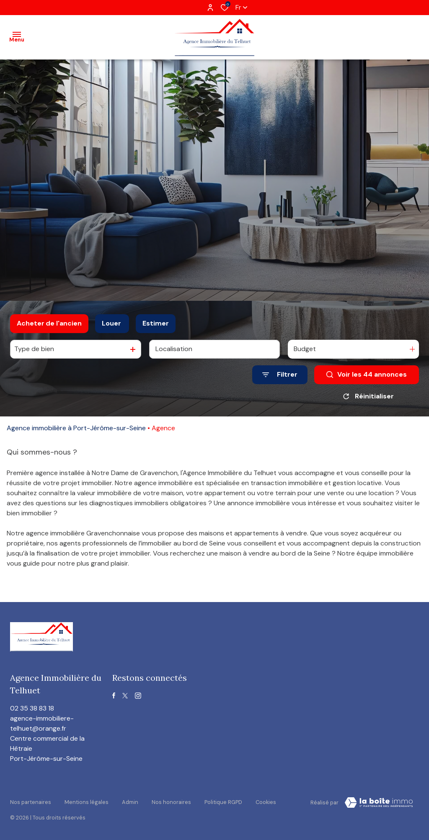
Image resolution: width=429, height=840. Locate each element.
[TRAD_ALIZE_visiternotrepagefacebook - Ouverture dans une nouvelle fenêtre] (113, 695)
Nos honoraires (171, 801)
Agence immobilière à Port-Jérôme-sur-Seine (76, 428)
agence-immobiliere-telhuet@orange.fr (42, 723)
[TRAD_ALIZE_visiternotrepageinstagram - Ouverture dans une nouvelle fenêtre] (138, 696)
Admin (130, 801)
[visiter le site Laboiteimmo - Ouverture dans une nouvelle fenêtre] (379, 802)
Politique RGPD (223, 801)
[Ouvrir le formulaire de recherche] (280, 374)
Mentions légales (87, 801)
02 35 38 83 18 (32, 708)
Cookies (266, 801)
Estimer (155, 323)
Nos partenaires (30, 801)
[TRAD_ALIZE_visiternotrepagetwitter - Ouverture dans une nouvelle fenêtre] (125, 696)
